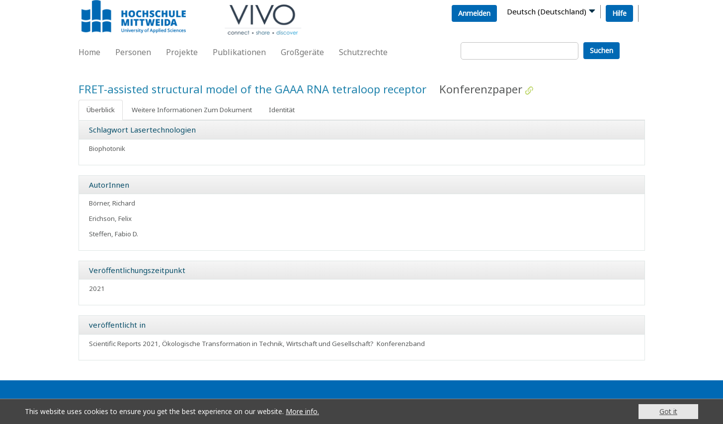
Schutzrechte (363, 52)
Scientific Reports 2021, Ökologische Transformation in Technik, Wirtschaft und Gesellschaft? (231, 343)
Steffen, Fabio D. (113, 233)
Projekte (182, 52)
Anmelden (474, 13)
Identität (282, 109)
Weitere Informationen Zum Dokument (192, 109)
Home (89, 52)
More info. (302, 412)
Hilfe (619, 13)
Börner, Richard (112, 203)
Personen (133, 52)
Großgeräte (302, 52)
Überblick (100, 109)
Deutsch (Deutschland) (546, 11)
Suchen (601, 50)
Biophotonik (107, 148)
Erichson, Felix (110, 218)
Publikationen (239, 52)
